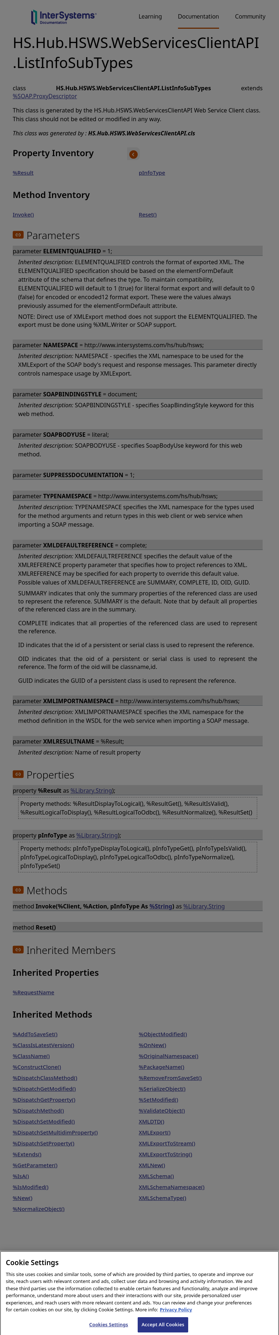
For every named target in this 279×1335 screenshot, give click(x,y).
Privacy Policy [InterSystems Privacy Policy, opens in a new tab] (176, 1315)
